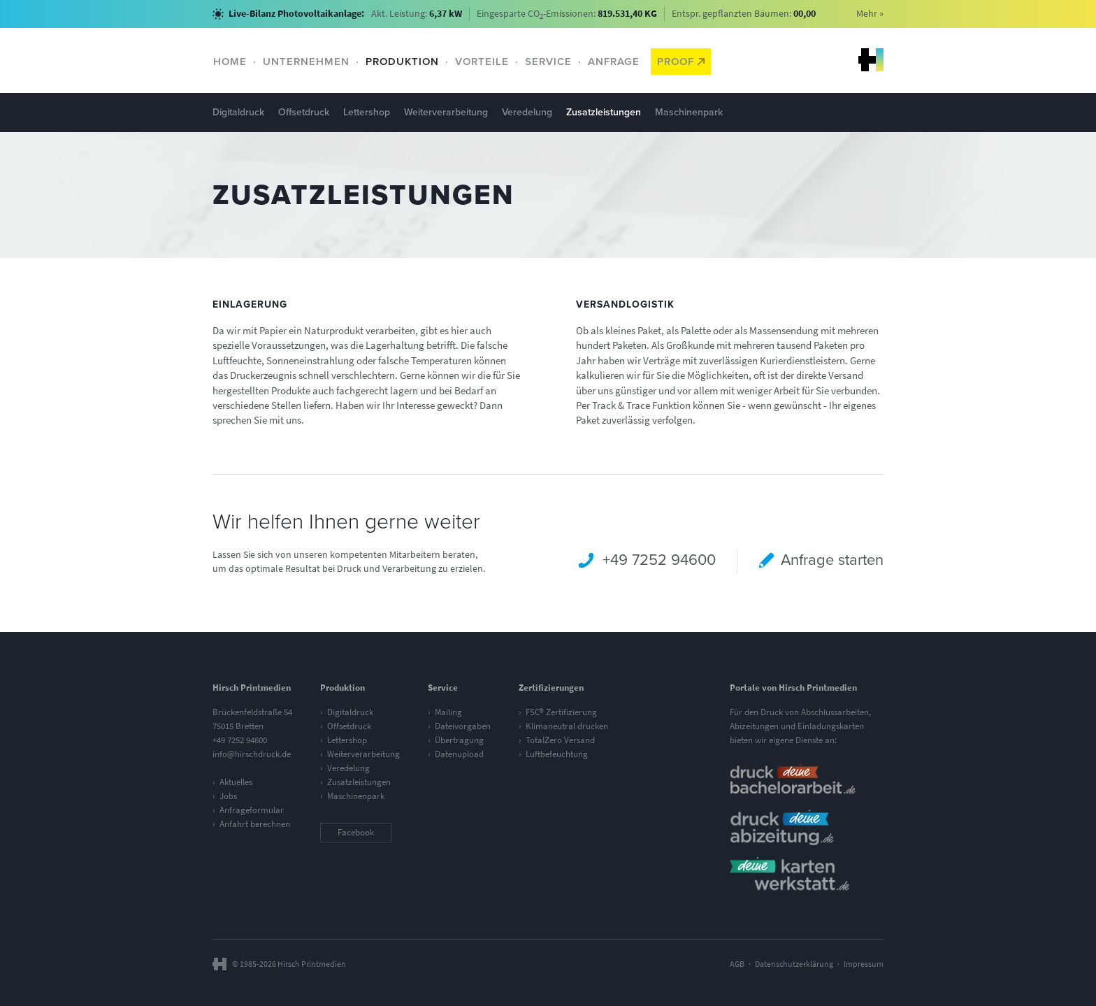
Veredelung (527, 112)
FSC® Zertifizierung (561, 712)
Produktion (402, 61)
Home (230, 61)
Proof (681, 61)
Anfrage (614, 61)
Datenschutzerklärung (794, 964)
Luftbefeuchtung (557, 754)
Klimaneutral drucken (567, 726)
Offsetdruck (303, 112)
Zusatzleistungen (603, 112)
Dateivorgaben (463, 726)
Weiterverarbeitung (446, 112)
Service (548, 61)
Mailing (448, 712)
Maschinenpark (689, 112)
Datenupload (459, 754)
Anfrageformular (251, 810)
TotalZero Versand (560, 740)
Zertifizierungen (551, 688)
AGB (737, 964)
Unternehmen (306, 61)
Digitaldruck (238, 112)
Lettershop (366, 112)
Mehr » (870, 13)
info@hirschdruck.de (251, 754)
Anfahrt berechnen (254, 824)
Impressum (864, 964)
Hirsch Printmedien (871, 59)
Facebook (356, 832)
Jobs (228, 796)
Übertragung (459, 740)
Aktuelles (235, 782)
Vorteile (482, 61)
